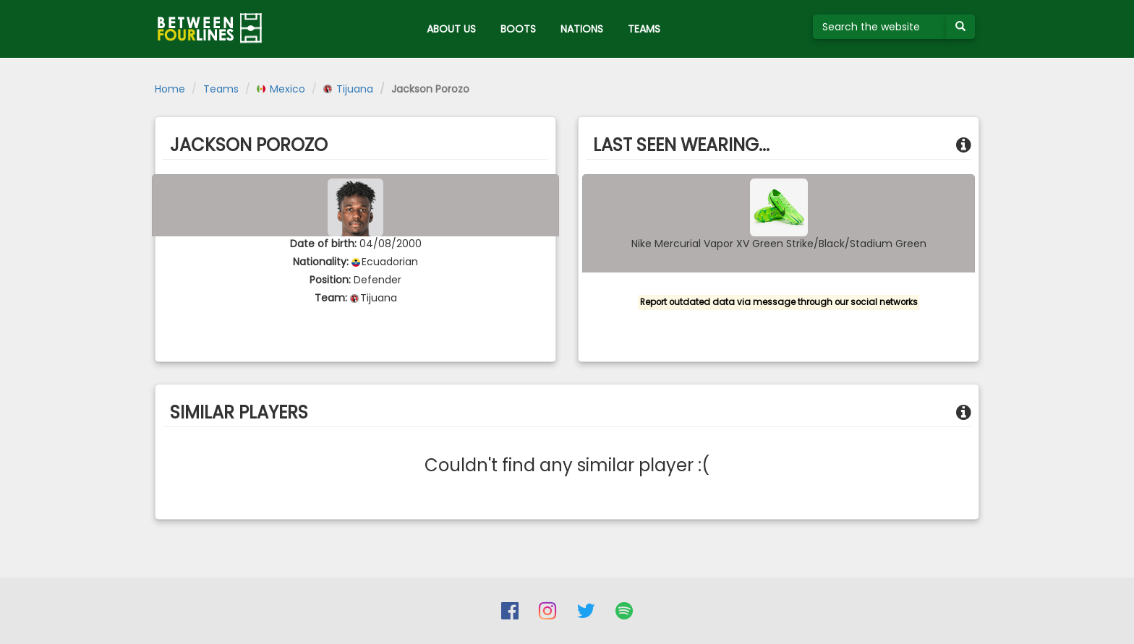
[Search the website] (880, 26)
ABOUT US (451, 29)
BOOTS (518, 29)
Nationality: (321, 261)
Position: (330, 279)
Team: (331, 298)
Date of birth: (323, 243)
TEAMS (644, 29)
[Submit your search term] (960, 26)
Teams (221, 89)
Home (170, 89)
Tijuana (348, 89)
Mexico (281, 89)
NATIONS (581, 29)
